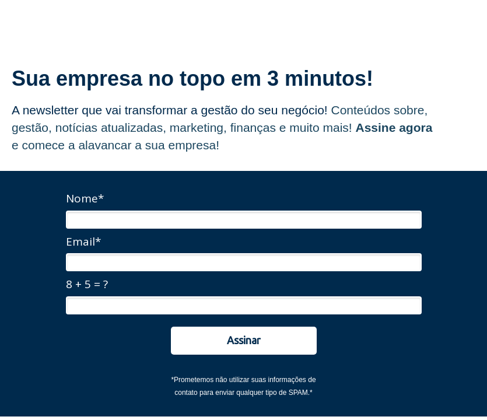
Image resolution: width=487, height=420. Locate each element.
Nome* (85, 199)
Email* (83, 242)
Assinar (244, 340)
